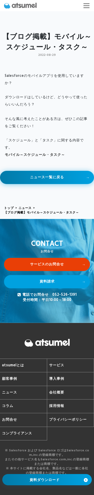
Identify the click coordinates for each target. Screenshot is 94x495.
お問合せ (9, 420)
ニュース (25, 208)
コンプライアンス (17, 433)
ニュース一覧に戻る (47, 177)
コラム (7, 406)
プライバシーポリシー (68, 420)
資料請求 (47, 282)
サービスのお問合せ (47, 264)
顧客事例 (9, 379)
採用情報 (56, 406)
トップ (9, 208)
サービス (56, 365)
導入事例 (56, 379)
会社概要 (56, 393)
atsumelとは (13, 365)
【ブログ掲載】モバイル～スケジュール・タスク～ (41, 212)
